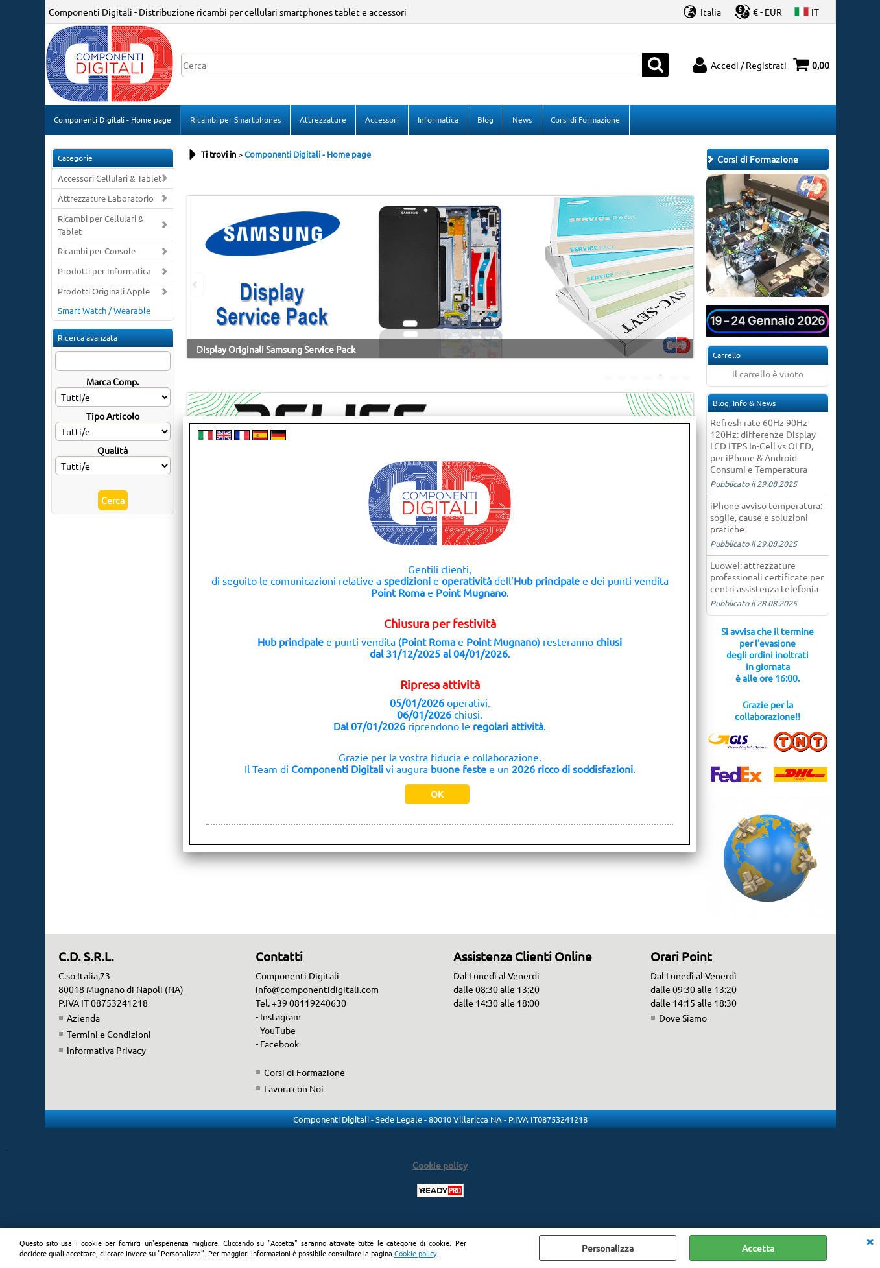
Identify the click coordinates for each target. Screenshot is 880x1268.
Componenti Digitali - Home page (112, 119)
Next (684, 284)
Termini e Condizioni (109, 1034)
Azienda (83, 1017)
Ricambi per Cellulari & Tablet (101, 225)
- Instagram (278, 1016)
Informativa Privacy (106, 1050)
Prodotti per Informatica (104, 270)
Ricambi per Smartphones (235, 119)
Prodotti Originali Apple (104, 290)
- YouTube (276, 1030)
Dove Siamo (683, 1017)
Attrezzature (323, 119)
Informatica (438, 119)
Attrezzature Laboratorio (106, 198)
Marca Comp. (112, 381)
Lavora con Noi (294, 1088)
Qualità (112, 450)
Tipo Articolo (112, 416)
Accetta (758, 1248)
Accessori (382, 119)
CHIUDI (870, 1240)
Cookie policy (415, 1253)
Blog (485, 119)
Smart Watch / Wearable (104, 310)
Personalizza (608, 1248)
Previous (195, 284)
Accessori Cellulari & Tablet (109, 178)
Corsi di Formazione (585, 119)
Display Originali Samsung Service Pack (275, 349)
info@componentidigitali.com (317, 989)
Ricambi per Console (97, 250)
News (522, 119)
